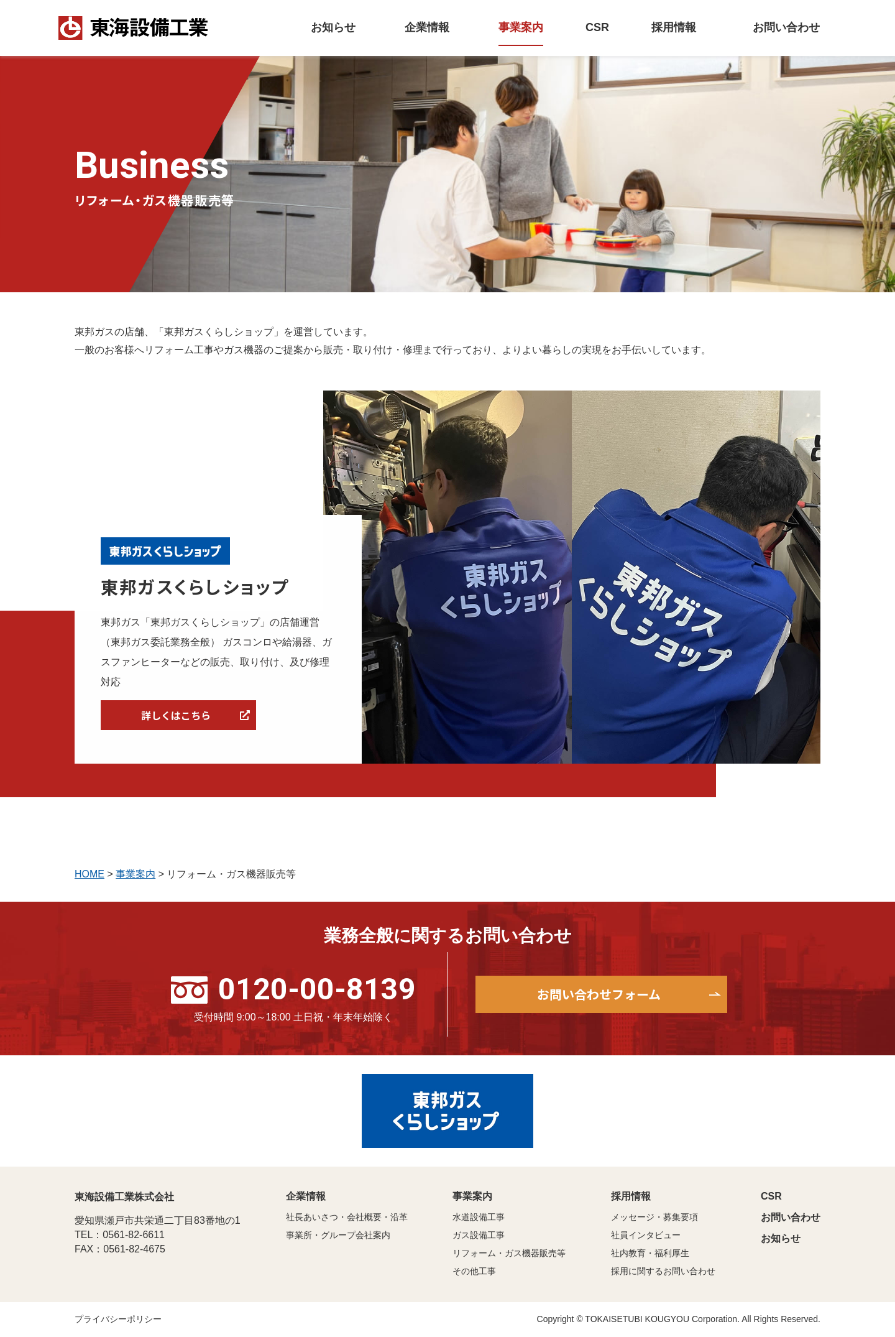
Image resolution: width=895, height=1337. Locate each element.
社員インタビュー (646, 1235)
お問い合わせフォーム (599, 994)
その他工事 (474, 1271)
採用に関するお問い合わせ (663, 1271)
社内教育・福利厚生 (650, 1253)
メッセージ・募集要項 (654, 1217)
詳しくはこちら (176, 715)
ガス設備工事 (478, 1235)
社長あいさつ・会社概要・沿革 (347, 1217)
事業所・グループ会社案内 (338, 1235)
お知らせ (781, 1238)
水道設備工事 (478, 1217)
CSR (771, 1196)
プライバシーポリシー (118, 1319)
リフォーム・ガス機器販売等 (509, 1253)
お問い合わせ (790, 1217)
